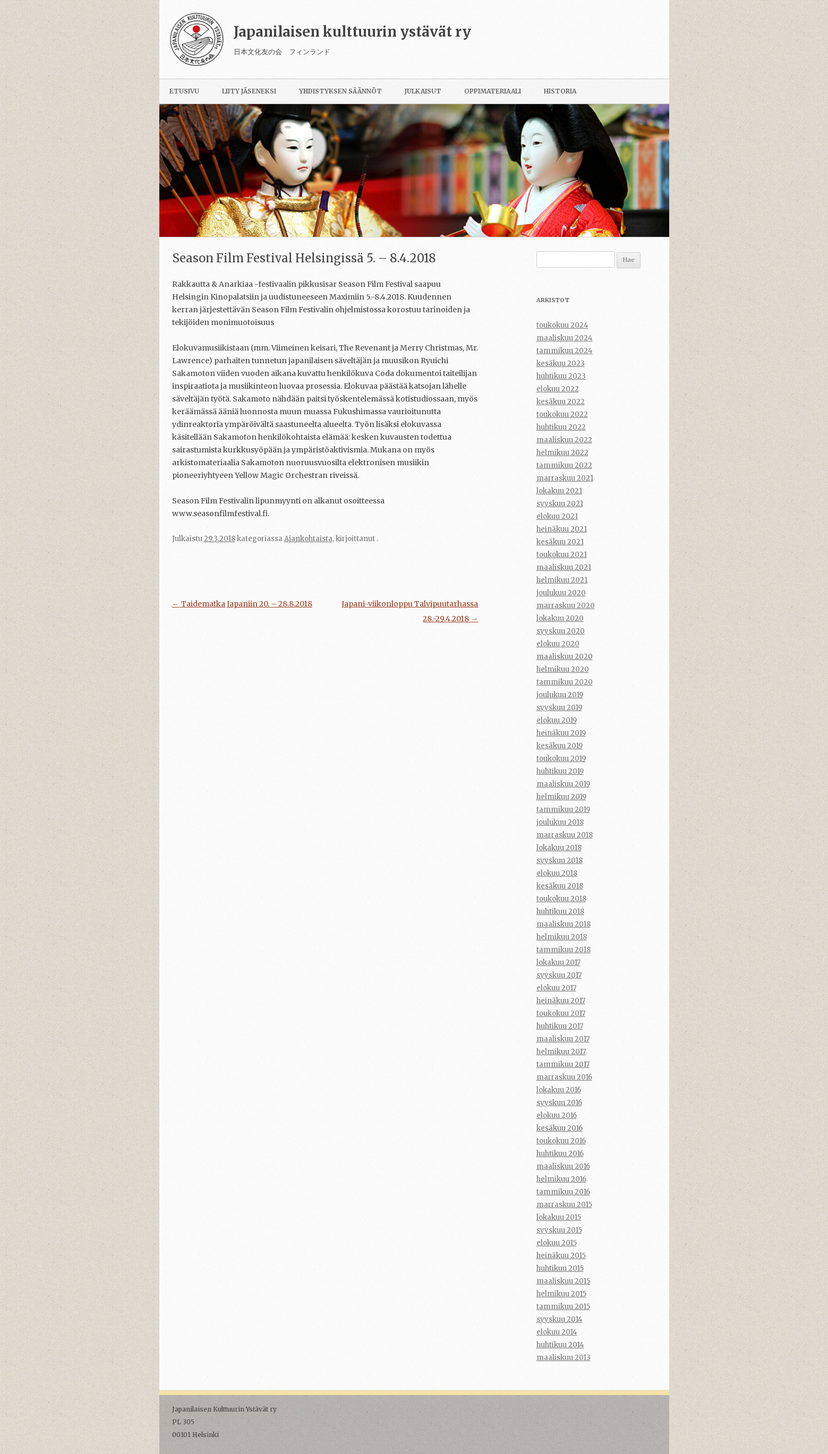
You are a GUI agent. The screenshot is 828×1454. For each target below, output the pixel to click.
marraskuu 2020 (565, 605)
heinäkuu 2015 (561, 1255)
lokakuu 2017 (558, 962)
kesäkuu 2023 (560, 363)
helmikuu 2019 (561, 796)
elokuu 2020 (557, 643)
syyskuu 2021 (559, 503)
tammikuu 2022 (564, 465)
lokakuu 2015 (558, 1217)
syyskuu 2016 (559, 1102)
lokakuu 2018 (559, 847)
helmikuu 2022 (562, 452)
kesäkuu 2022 (560, 401)
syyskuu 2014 (559, 1319)
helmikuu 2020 (562, 669)
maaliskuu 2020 (564, 656)
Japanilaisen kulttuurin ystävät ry (352, 31)
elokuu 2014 (556, 1332)
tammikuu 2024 (564, 350)
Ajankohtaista (308, 538)
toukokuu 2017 (560, 1013)
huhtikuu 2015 (560, 1268)
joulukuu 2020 (561, 592)
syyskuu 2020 (560, 631)
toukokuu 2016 (561, 1140)
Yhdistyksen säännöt (340, 91)
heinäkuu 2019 (561, 733)
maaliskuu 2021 (563, 567)
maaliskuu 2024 (564, 338)
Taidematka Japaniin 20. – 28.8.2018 (242, 604)
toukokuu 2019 (561, 758)
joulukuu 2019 (559, 694)
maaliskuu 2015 (563, 1281)
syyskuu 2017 (559, 975)
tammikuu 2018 (563, 949)
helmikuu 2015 (561, 1293)
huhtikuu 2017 (559, 1026)
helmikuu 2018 (561, 937)
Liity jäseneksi (249, 91)
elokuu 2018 (556, 873)
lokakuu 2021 (559, 490)
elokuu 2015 (556, 1242)
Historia (560, 91)
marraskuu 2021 (564, 478)
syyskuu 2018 (559, 860)
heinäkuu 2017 (560, 1000)
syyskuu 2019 (559, 707)
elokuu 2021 (557, 516)
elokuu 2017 (556, 988)
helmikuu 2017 (561, 1051)
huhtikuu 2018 (560, 911)
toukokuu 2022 (562, 414)
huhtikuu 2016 (560, 1153)
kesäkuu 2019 (559, 745)
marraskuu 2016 (564, 1077)
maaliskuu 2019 (563, 784)
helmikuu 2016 (561, 1179)
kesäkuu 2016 (559, 1128)
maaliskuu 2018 (563, 924)
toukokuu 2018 (561, 898)
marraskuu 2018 (564, 835)
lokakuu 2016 (558, 1089)
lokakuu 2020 (560, 618)
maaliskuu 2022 (564, 439)
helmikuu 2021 (561, 580)
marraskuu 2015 (564, 1204)
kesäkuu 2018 (559, 886)
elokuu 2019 (556, 720)
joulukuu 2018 (560, 822)
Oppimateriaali (492, 91)
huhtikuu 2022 (561, 427)
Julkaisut (423, 91)
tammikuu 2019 (563, 809)
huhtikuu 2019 (560, 771)
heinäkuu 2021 (561, 529)
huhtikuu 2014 (560, 1344)
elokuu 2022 (557, 389)
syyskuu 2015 (559, 1230)
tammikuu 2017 (563, 1064)
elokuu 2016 (556, 1115)
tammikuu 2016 (563, 1191)
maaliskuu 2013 (563, 1357)
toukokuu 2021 (561, 554)
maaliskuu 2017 (563, 1039)
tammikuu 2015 (563, 1306)
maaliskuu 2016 (563, 1166)
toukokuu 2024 (562, 325)
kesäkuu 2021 (560, 541)
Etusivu (184, 91)
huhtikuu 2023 (561, 376)
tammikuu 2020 (564, 682)
